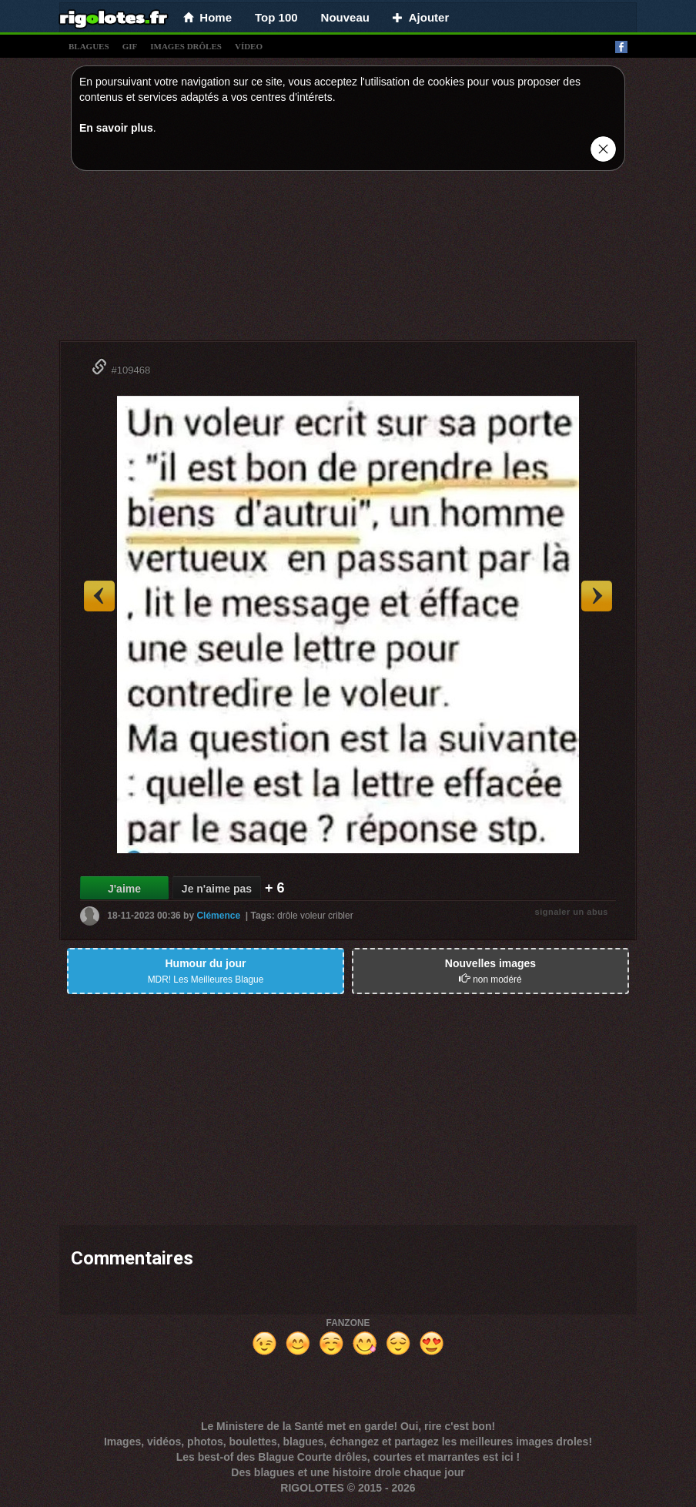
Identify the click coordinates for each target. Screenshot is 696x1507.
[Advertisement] (348, 260)
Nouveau (345, 17)
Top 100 (276, 17)
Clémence (218, 915)
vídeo (249, 46)
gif (130, 46)
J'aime (124, 888)
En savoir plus (116, 128)
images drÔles (186, 46)
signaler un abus (571, 911)
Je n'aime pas (217, 888)
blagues (89, 46)
